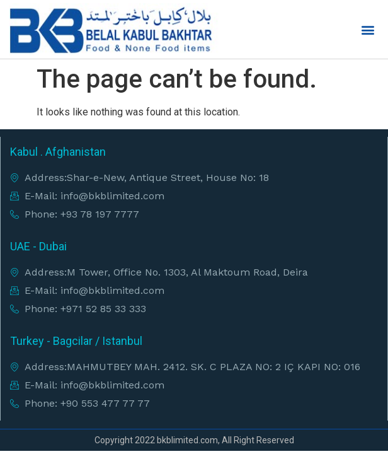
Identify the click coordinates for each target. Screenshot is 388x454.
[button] (368, 29)
